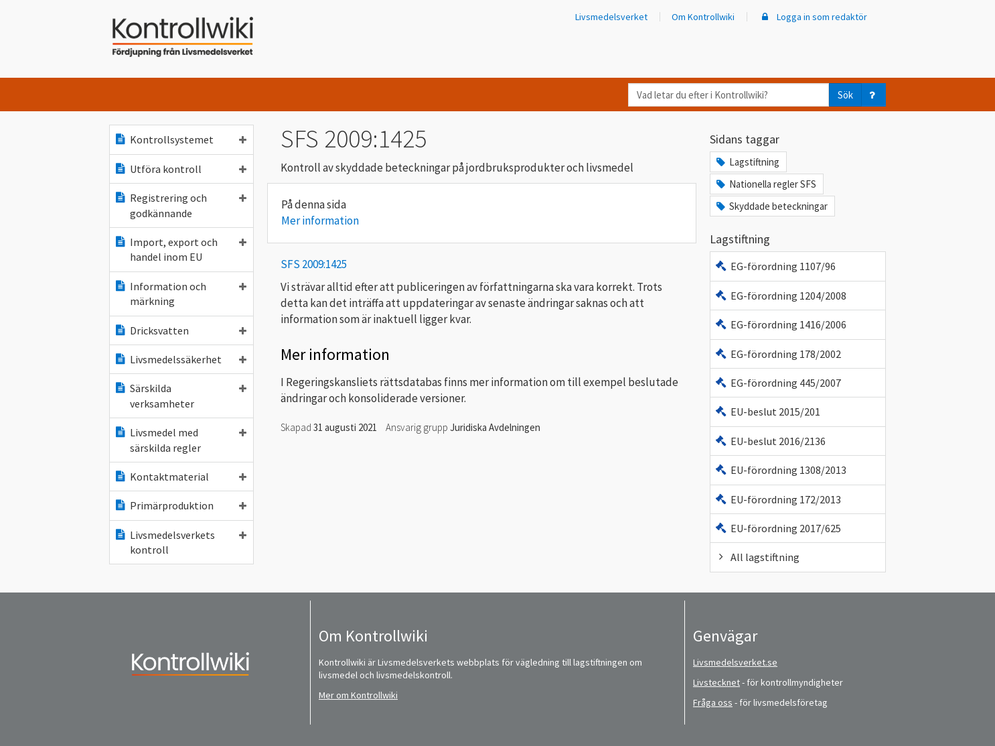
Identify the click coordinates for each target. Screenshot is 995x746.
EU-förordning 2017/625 (777, 528)
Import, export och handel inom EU (180, 249)
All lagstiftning (756, 557)
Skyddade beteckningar (771, 206)
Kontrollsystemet (180, 139)
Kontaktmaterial (180, 476)
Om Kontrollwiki (703, 17)
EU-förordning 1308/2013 (780, 470)
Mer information (320, 220)
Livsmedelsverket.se (735, 662)
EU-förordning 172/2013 (777, 499)
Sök (845, 94)
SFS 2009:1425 (314, 264)
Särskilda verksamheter (180, 395)
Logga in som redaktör (813, 17)
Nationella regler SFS (765, 184)
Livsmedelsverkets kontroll (180, 542)
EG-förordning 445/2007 (777, 382)
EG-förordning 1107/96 (775, 266)
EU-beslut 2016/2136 (770, 441)
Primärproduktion (180, 505)
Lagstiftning (746, 162)
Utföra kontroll (180, 169)
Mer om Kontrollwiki (358, 695)
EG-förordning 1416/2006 (780, 324)
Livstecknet (716, 682)
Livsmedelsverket (611, 17)
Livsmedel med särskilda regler (180, 440)
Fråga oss (713, 702)
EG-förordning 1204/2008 (780, 295)
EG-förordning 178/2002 (777, 354)
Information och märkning (180, 293)
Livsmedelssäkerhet (180, 359)
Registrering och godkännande (180, 205)
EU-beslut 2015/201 (767, 411)
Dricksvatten (180, 330)
